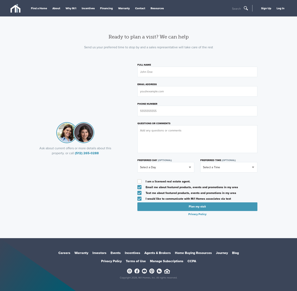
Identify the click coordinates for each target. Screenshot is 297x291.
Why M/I (71, 8)
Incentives (88, 8)
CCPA (191, 261)
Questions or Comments (153, 123)
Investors (99, 252)
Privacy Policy (197, 214)
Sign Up (266, 8)
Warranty (124, 8)
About (56, 8)
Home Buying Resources (193, 252)
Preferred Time (218, 160)
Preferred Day (154, 160)
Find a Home (39, 8)
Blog (235, 252)
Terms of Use (136, 261)
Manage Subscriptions (166, 261)
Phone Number (147, 104)
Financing (106, 8)
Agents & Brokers (157, 252)
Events (116, 252)
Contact (140, 8)
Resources (157, 8)
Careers (64, 252)
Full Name (144, 65)
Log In (280, 8)
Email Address (147, 84)
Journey (222, 252)
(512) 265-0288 (87, 153)
